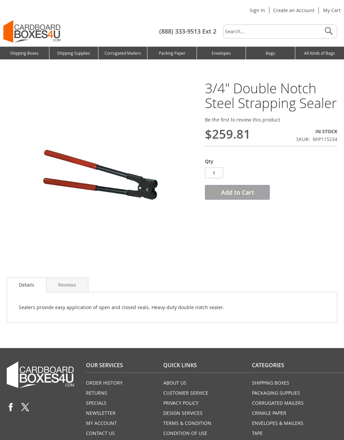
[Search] (328, 31)
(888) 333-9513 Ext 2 (187, 31)
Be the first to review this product (242, 119)
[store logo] (31, 31)
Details (26, 285)
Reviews (67, 285)
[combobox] (280, 32)
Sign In (257, 10)
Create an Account (293, 10)
